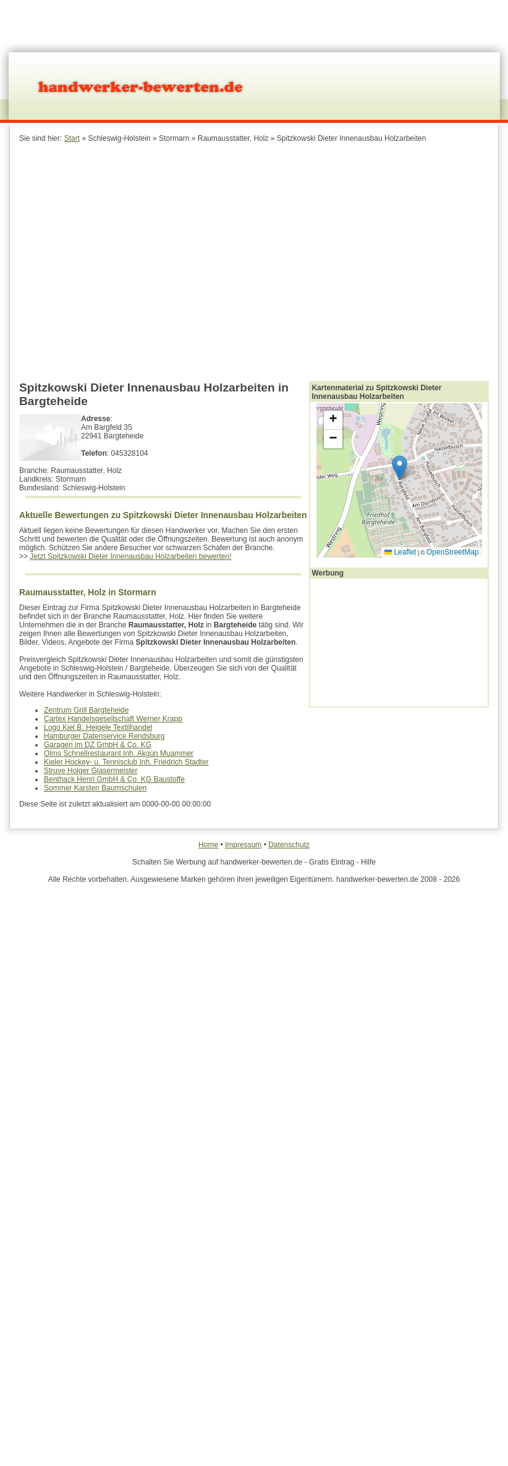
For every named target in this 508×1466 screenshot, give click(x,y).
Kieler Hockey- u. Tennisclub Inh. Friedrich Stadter (126, 762)
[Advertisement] (218, 261)
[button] (399, 467)
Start (72, 138)
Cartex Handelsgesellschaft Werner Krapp (113, 718)
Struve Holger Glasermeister (90, 770)
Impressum (243, 844)
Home (208, 844)
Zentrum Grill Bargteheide (86, 710)
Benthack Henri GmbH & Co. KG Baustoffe (114, 779)
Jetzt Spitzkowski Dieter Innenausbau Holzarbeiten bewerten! (130, 556)
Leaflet (400, 552)
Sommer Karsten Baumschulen (95, 788)
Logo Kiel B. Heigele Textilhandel (98, 727)
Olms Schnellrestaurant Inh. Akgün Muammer (118, 753)
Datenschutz (289, 844)
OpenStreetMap (452, 552)
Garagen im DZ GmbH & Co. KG (97, 744)
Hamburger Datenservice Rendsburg (104, 736)
